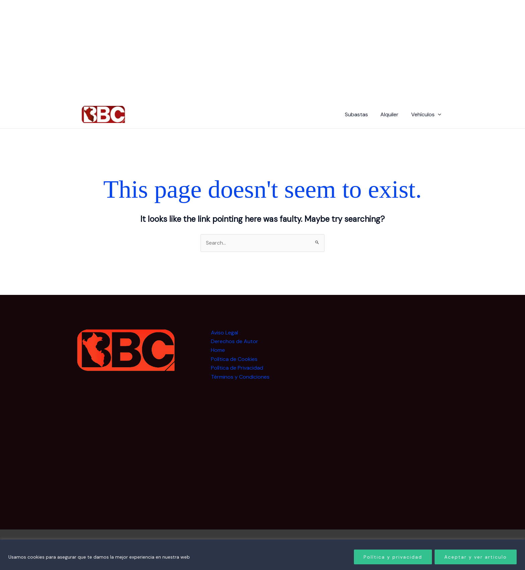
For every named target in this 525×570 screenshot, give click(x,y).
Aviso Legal (224, 332)
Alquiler (392, 114)
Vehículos (427, 114)
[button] (438, 114)
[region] (262, 555)
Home (218, 350)
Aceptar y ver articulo (475, 557)
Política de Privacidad (237, 367)
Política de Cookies (234, 359)
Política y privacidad (393, 557)
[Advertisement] (396, 428)
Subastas (360, 114)
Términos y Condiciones (240, 376)
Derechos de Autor (234, 341)
